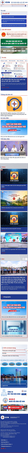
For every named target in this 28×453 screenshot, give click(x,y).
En (26, 5)
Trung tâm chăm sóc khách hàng (10, 355)
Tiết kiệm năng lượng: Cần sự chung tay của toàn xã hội (12, 207)
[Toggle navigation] (1, 6)
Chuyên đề (5, 13)
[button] (26, 57)
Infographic (7, 297)
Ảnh (3, 259)
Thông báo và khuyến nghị (9, 350)
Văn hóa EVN (7, 379)
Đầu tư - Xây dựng (20, 60)
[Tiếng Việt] (14, 2)
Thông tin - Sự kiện (4, 60)
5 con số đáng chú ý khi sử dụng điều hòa (12, 336)
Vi (25, 5)
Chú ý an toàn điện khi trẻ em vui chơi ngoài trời (13, 317)
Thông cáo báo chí (6, 94)
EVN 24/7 (3, 188)
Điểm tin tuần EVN (12, 60)
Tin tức (4, 57)
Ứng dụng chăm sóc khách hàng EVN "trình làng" (11, 228)
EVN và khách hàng (9, 348)
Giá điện (4, 353)
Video (3, 167)
